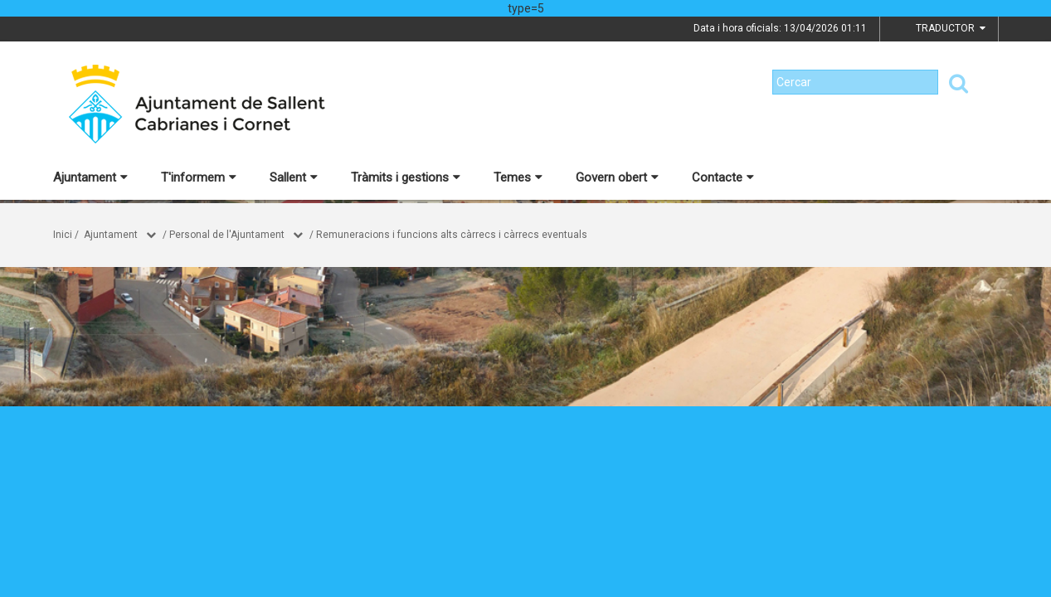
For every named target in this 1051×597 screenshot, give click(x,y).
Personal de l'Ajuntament (227, 234)
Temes (518, 177)
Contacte (723, 177)
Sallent (294, 177)
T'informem (198, 177)
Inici (62, 234)
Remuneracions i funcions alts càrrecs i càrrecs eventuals (451, 234)
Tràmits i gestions (405, 177)
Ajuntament (90, 177)
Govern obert (617, 177)
